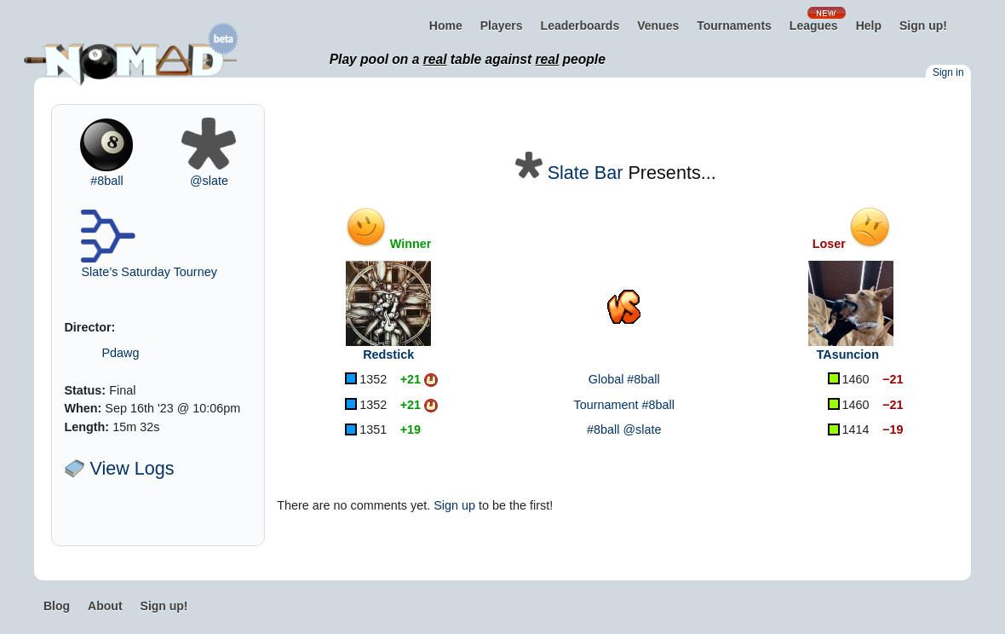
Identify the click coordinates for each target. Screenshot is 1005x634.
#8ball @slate (624, 429)
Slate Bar (585, 172)
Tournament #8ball (624, 405)
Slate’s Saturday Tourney (148, 272)
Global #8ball (624, 379)
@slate (209, 180)
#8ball (106, 180)
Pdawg (120, 353)
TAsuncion (848, 354)
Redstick (388, 354)
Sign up (454, 505)
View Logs (119, 468)
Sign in (948, 72)
